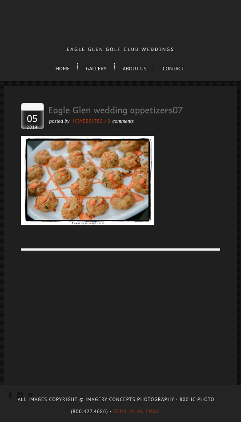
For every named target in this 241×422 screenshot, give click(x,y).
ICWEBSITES (88, 121)
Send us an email (137, 411)
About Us (135, 68)
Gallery (96, 68)
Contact (174, 68)
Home (63, 68)
